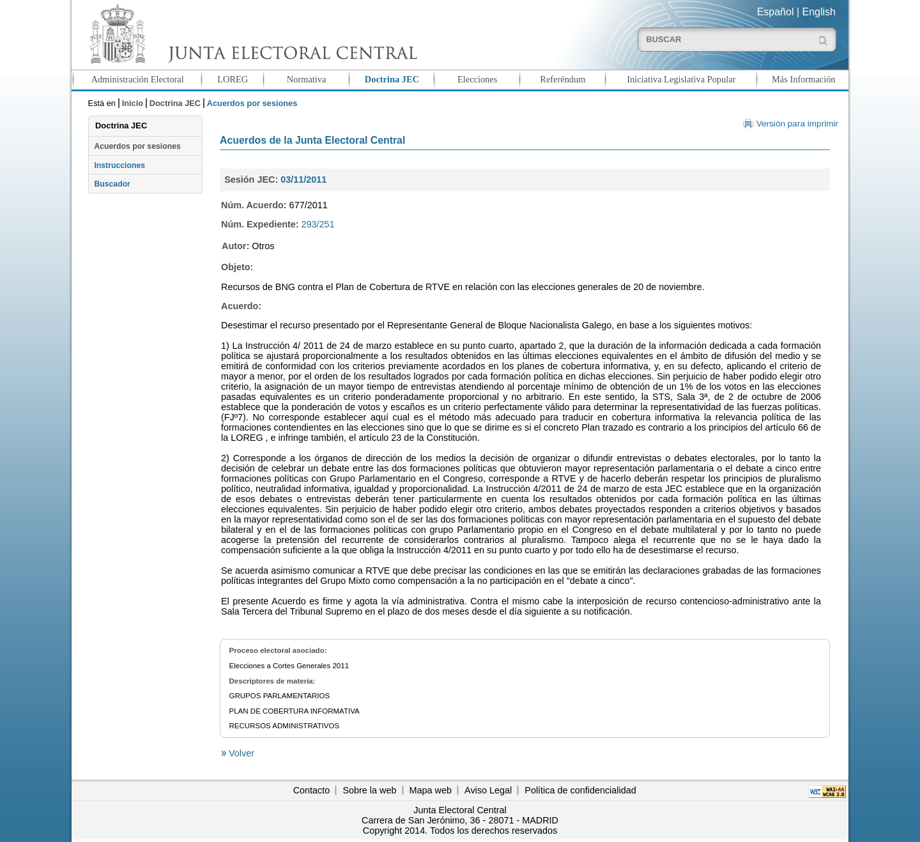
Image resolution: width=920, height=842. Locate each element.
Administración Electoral (137, 79)
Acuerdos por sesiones (137, 146)
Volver (240, 753)
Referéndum (562, 79)
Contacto (311, 790)
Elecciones (477, 79)
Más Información (804, 79)
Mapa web (431, 790)
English (819, 11)
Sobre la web (369, 790)
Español (775, 11)
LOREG (232, 79)
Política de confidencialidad (580, 790)
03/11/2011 (303, 179)
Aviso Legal (488, 790)
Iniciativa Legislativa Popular (681, 79)
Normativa (306, 79)
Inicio (132, 103)
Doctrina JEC (392, 79)
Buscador (112, 184)
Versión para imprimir (797, 123)
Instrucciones (119, 165)
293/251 (318, 224)
